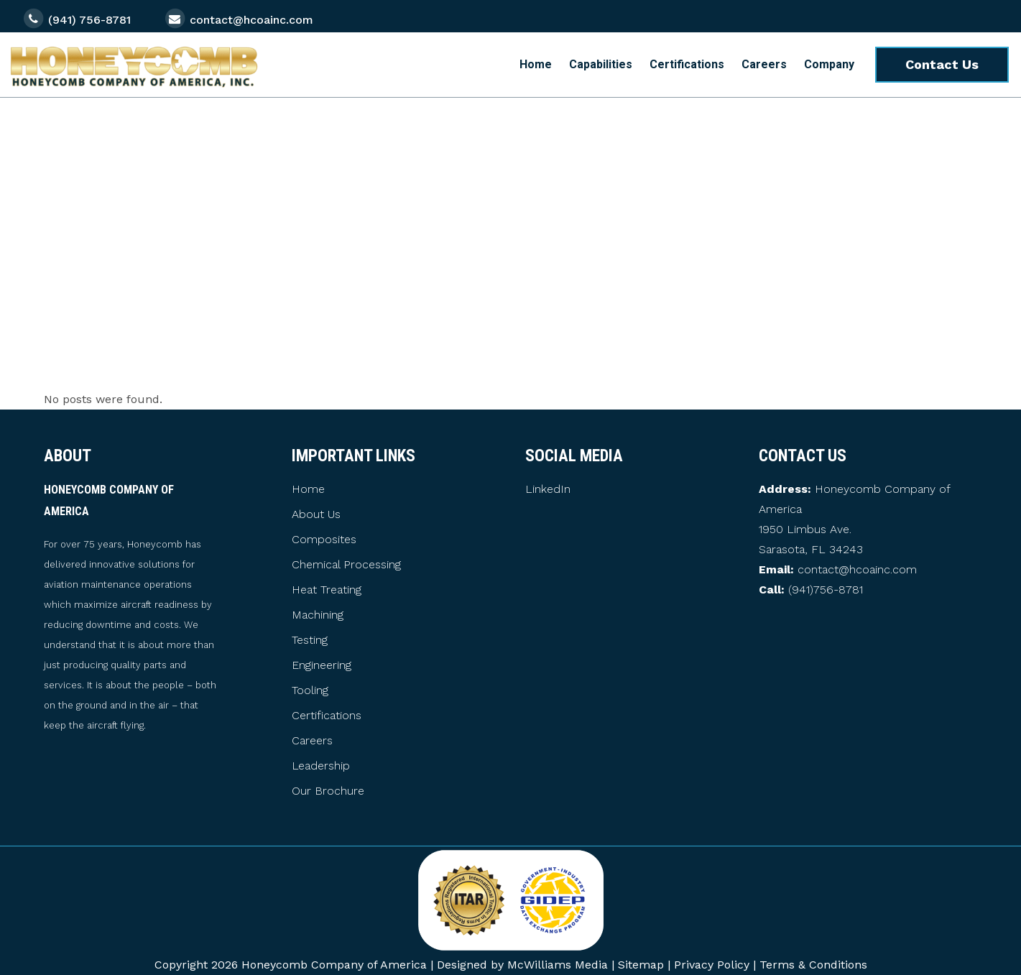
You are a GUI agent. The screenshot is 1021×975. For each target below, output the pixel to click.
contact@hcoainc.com (251, 20)
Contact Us (942, 64)
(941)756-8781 (825, 589)
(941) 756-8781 (89, 20)
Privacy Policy (711, 964)
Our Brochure (328, 791)
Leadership (321, 765)
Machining (317, 615)
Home (308, 489)
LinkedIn (547, 489)
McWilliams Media (557, 964)
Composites (324, 539)
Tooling (310, 690)
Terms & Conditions (813, 964)
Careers (312, 740)
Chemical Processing (346, 564)
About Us (316, 514)
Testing (310, 640)
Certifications (326, 715)
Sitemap (641, 964)
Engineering (321, 665)
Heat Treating (326, 589)
